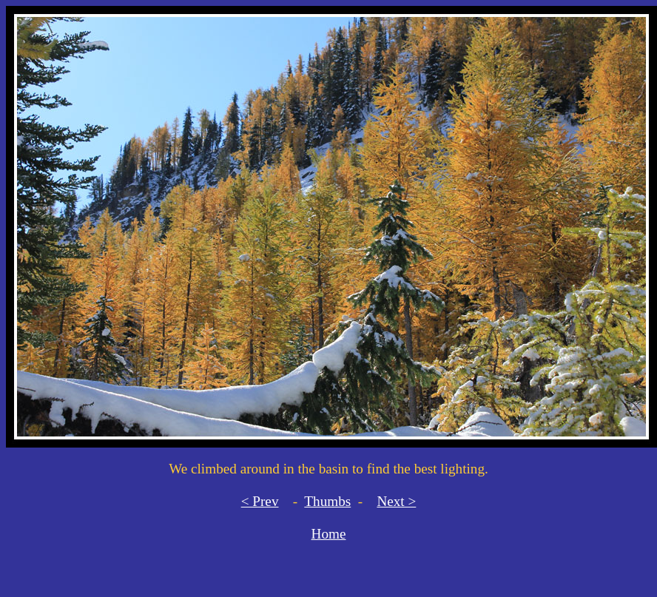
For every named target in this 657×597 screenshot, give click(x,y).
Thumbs (327, 501)
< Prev (260, 501)
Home (328, 534)
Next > (396, 501)
